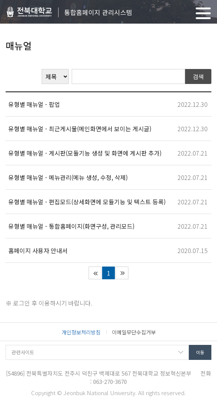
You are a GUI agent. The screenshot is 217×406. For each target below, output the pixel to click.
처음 (95, 273)
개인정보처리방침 (81, 332)
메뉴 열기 (203, 13)
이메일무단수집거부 (134, 332)
